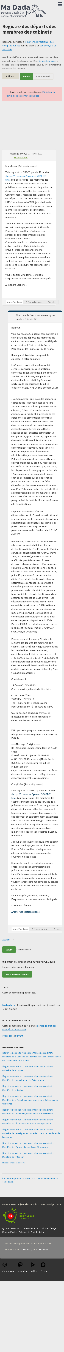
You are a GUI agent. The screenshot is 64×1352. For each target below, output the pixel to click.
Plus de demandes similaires (13, 1163)
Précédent (8, 1035)
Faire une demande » (17, 974)
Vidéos (34, 1267)
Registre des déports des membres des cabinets (27, 1052)
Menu (59, 4)
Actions (10, 76)
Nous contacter (31, 1228)
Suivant (19, 1035)
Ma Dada (23, 10)
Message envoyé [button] (19, 153)
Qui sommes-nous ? (11, 1228)
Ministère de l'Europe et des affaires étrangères (25, 1147)
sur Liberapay (26, 1249)
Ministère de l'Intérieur (13, 1156)
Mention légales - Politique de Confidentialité (23, 1232)
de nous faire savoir (47, 61)
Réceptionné (21, 157)
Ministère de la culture (12, 1070)
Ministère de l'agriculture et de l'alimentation (23, 1080)
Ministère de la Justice (13, 1090)
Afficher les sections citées (25, 911)
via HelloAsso (42, 1249)
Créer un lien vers (34, 302)
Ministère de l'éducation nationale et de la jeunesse (26, 1123)
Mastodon (22, 1267)
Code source (8, 1267)
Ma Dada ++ (8, 1005)
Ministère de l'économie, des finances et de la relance (27, 1113)
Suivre (26, 76)
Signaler (52, 302)
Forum (44, 1267)
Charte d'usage (49, 1228)
